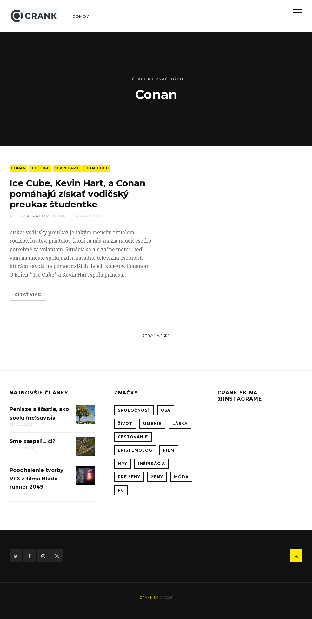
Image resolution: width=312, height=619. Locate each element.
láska (180, 423)
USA (165, 410)
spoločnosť (134, 410)
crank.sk (149, 598)
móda (181, 476)
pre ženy (129, 476)
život (125, 423)
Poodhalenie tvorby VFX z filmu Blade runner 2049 (36, 478)
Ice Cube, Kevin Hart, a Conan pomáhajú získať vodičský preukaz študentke (77, 194)
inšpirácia (151, 463)
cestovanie (133, 436)
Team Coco (96, 168)
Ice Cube (40, 168)
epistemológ (135, 450)
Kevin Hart (66, 168)
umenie (152, 423)
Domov (80, 16)
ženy (157, 476)
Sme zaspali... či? (32, 441)
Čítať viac (28, 294)
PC (121, 490)
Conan (18, 168)
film (169, 450)
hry (122, 463)
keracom (38, 215)
